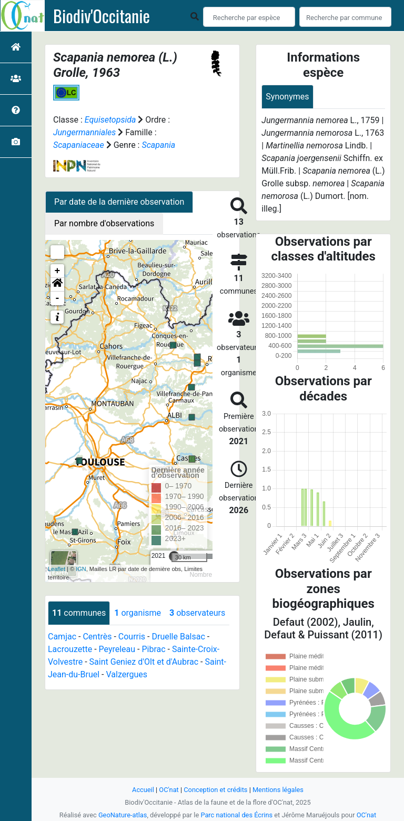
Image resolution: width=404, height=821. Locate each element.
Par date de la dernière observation (119, 202)
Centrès (97, 637)
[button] (57, 285)
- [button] (57, 298)
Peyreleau (117, 649)
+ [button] (57, 271)
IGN (81, 569)
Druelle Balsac (178, 637)
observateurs (197, 613)
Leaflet (56, 569)
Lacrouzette (70, 649)
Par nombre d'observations (104, 223)
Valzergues (126, 674)
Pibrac (153, 649)
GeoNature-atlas (122, 815)
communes (79, 613)
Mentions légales (278, 790)
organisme (137, 613)
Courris (131, 637)
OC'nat (168, 790)
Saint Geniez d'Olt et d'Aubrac (143, 662)
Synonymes (287, 97)
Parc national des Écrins (236, 815)
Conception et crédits (215, 790)
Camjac (62, 637)
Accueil (143, 790)
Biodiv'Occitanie (101, 15)
